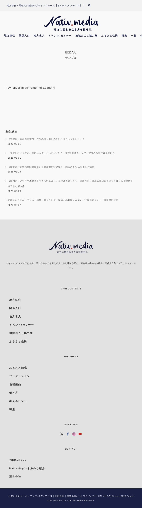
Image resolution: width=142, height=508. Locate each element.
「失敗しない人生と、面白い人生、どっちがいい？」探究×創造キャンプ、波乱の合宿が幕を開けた (61, 153)
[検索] (91, 6)
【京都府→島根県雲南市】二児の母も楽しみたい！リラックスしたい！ (46, 139)
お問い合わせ (15, 496)
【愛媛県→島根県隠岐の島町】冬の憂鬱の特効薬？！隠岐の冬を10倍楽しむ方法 (51, 167)
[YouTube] (80, 433)
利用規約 (59, 496)
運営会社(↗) (74, 496)
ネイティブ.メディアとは (38, 496)
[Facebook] (68, 433)
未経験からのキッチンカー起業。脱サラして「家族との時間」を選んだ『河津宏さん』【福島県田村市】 (64, 200)
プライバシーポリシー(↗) (97, 496)
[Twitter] (61, 433)
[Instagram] (74, 433)
